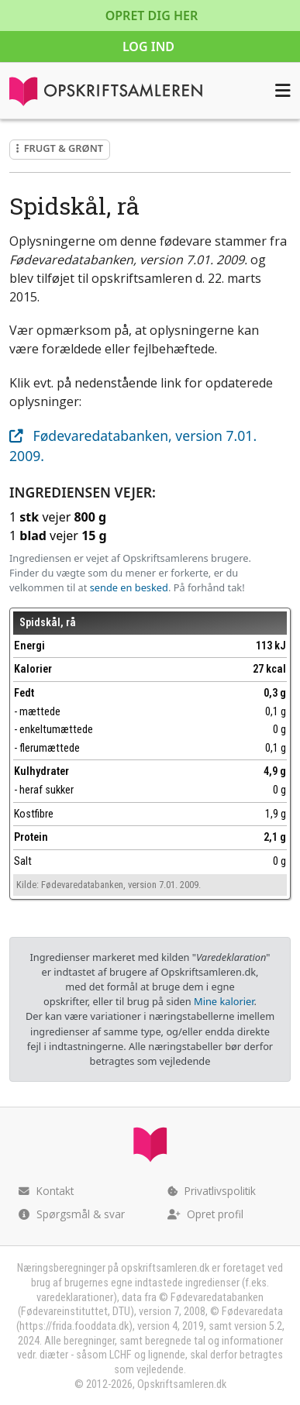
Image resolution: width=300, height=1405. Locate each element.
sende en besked (129, 587)
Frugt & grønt (59, 148)
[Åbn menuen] (283, 90)
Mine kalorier (223, 1001)
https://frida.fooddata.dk (74, 1326)
